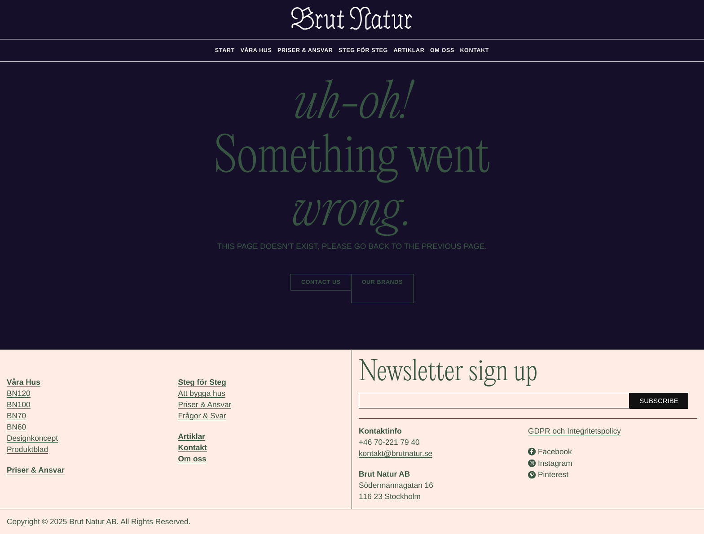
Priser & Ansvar (36, 469)
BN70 (16, 415)
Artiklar (191, 436)
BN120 (19, 393)
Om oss (192, 458)
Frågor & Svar (202, 415)
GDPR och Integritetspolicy (574, 430)
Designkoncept (32, 438)
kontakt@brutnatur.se (395, 453)
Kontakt (192, 447)
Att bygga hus (201, 393)
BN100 (19, 404)
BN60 (16, 426)
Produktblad (27, 449)
